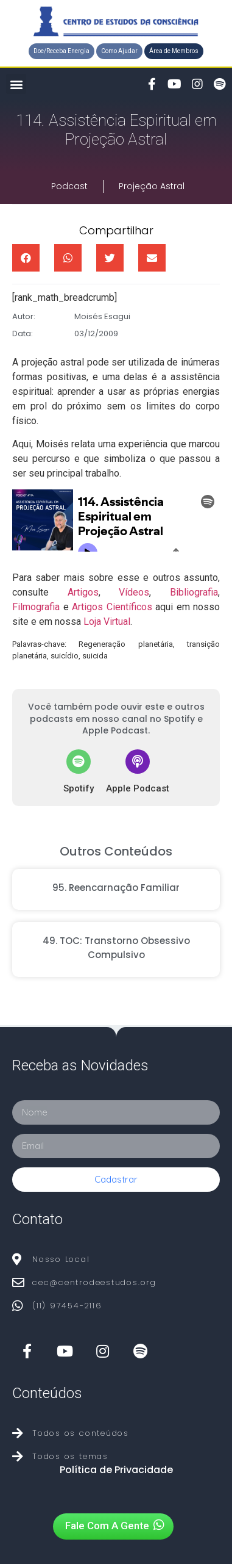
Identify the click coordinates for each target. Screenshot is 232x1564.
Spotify (78, 788)
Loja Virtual (106, 621)
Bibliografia (194, 592)
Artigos (83, 592)
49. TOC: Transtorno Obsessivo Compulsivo (116, 947)
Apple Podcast (137, 788)
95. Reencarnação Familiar (116, 887)
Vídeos (134, 592)
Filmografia (36, 607)
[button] (61, 51)
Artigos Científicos (112, 607)
